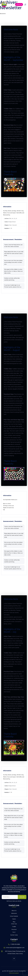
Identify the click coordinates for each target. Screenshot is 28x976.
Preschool (14, 929)
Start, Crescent (10, 225)
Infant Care (14, 924)
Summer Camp (14, 935)
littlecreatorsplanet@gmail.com (15, 947)
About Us (14, 911)
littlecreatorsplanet (14, 973)
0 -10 (8, 228)
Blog (14, 922)
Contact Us (19, 5)
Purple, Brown (10, 222)
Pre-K (14, 932)
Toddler (14, 927)
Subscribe (22, 897)
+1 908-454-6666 (15, 944)
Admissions (14, 913)
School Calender (14, 916)
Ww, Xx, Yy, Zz (10, 219)
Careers (14, 919)
